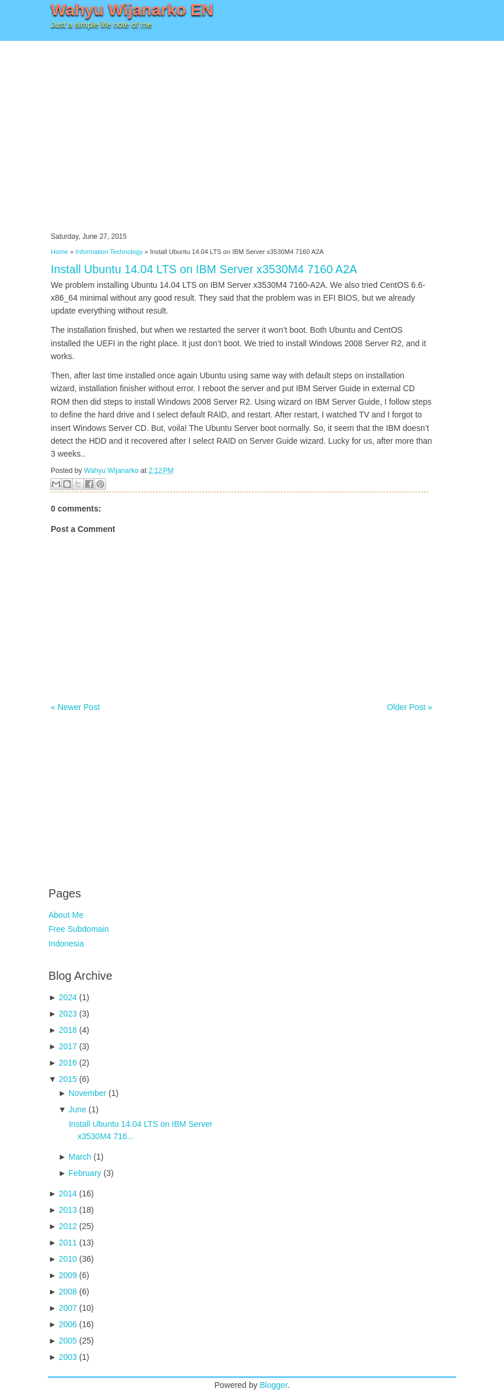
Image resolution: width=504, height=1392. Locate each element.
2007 (68, 1308)
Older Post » (409, 707)
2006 (68, 1324)
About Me (65, 915)
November (88, 1093)
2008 (68, 1291)
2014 (68, 1193)
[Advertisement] (252, 128)
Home (59, 251)
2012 (68, 1226)
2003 (68, 1357)
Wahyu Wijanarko (111, 471)
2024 (68, 997)
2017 (68, 1046)
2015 (68, 1079)
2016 (68, 1062)
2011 (68, 1242)
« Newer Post (75, 707)
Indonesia (66, 943)
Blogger (273, 1385)
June (77, 1109)
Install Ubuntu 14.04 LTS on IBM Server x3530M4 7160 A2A (204, 269)
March (80, 1156)
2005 (68, 1340)
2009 (68, 1275)
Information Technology (108, 251)
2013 (68, 1209)
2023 (68, 1013)
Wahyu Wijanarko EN (132, 10)
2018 (68, 1030)
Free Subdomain (78, 929)
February (85, 1173)
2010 (68, 1259)
